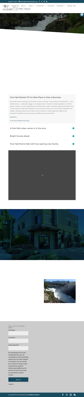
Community (59, 6)
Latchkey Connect (33, 395)
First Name (11, 330)
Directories (51, 6)
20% (61, 111)
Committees (40, 6)
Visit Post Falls (6, 9)
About (31, 6)
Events (23, 6)
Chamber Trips (71, 6)
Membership (15, 6)
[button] (82, 14)
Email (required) (13, 345)
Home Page (5, 6)
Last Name (11, 337)
